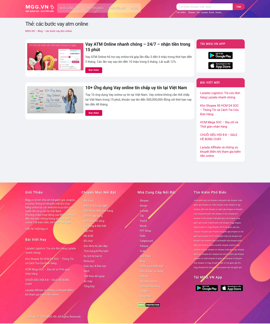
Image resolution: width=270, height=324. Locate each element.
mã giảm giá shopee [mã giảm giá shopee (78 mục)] (210, 231)
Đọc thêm (94, 70)
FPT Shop (145, 230)
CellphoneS (146, 240)
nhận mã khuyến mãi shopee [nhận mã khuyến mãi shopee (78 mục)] (224, 240)
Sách (87, 271)
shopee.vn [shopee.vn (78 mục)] (212, 249)
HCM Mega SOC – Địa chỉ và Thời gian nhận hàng (47, 271)
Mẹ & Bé (88, 235)
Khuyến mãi (117, 8)
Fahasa (144, 246)
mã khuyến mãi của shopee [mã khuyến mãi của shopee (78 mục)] (226, 236)
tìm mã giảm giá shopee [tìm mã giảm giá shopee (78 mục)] (216, 267)
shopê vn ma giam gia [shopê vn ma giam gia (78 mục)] (227, 263)
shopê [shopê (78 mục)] (214, 263)
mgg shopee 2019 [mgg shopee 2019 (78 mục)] (216, 227)
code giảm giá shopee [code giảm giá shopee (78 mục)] (227, 200)
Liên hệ (144, 276)
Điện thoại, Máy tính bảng (98, 210)
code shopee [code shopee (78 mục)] (217, 205)
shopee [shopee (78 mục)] (204, 249)
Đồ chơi (88, 240)
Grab (142, 251)
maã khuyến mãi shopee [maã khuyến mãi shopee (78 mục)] (219, 223)
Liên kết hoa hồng (150, 286)
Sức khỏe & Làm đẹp (96, 246)
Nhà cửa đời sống (94, 220)
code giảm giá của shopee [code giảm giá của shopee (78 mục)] (205, 200)
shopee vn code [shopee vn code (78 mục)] (201, 258)
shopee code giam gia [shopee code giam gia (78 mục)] (227, 249)
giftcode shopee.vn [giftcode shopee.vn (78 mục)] (209, 209)
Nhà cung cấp (70, 8)
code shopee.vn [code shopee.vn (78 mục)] (231, 205)
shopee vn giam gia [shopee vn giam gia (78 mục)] (217, 258)
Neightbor (146, 296)
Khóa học (89, 261)
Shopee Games (149, 281)
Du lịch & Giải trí (93, 256)
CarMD (144, 291)
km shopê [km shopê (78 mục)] (207, 218)
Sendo (218, 12)
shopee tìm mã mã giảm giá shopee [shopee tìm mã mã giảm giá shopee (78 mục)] (228, 254)
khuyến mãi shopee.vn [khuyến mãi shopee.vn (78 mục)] (214, 214)
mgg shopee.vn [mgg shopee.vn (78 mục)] (201, 227)
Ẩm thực (89, 200)
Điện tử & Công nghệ (96, 205)
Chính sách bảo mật (151, 266)
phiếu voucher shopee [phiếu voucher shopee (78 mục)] (219, 245)
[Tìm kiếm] (204, 6)
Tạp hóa (88, 230)
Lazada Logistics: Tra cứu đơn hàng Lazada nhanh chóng (50, 250)
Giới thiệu (145, 256)
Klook (211, 12)
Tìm (238, 6)
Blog (134, 8)
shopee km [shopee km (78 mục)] (207, 254)
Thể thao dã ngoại (94, 276)
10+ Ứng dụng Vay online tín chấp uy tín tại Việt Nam (136, 87)
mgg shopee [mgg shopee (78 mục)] (235, 223)
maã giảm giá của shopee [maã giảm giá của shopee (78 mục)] (224, 218)
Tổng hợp (89, 286)
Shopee (191, 12)
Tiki (198, 12)
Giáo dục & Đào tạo (95, 266)
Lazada (204, 12)
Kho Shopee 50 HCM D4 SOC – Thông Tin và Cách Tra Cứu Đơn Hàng (219, 110)
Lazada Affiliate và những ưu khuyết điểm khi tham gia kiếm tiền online (220, 152)
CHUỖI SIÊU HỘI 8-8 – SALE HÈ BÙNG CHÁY (47, 282)
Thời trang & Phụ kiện (96, 251)
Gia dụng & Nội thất (95, 225)
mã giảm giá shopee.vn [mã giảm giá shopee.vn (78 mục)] (229, 231)
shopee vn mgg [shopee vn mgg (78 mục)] (204, 263)
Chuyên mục (95, 8)
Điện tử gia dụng (93, 215)
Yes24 (143, 220)
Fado (143, 235)
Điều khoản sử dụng (151, 271)
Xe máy (88, 281)
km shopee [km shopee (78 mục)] (230, 214)
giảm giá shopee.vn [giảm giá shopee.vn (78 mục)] (227, 209)
